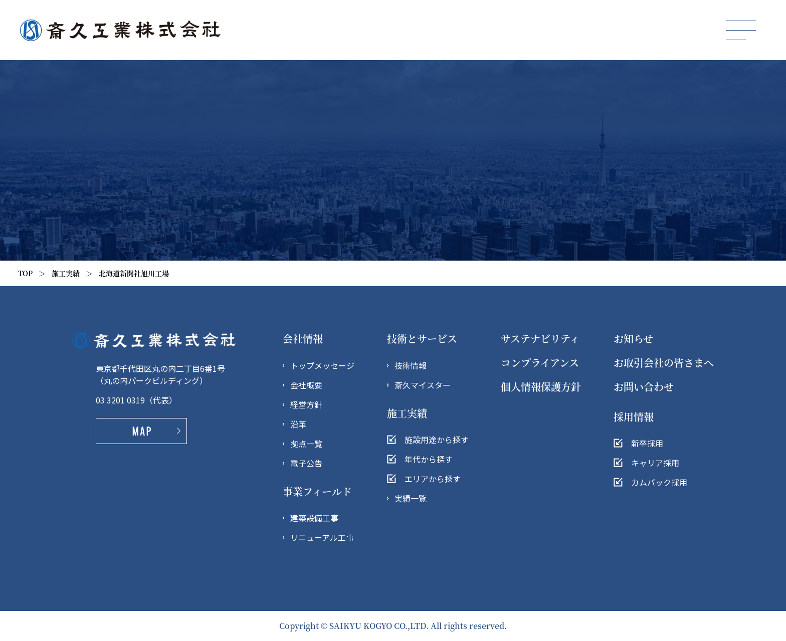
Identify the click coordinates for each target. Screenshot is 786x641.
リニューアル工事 (322, 537)
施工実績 (66, 273)
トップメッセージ (322, 365)
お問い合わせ (644, 386)
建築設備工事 (314, 518)
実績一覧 (411, 498)
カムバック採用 (659, 482)
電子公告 (306, 463)
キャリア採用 (655, 463)
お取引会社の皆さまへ (664, 362)
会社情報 (303, 338)
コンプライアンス (540, 362)
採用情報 (634, 416)
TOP (25, 273)
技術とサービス (422, 338)
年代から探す (429, 459)
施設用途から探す (437, 440)
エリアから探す (433, 479)
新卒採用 (647, 443)
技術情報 (411, 365)
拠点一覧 (306, 444)
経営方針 (306, 404)
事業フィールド (317, 491)
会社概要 (306, 385)
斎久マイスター (423, 385)
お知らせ (633, 338)
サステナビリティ (540, 338)
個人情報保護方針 (541, 386)
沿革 (298, 424)
